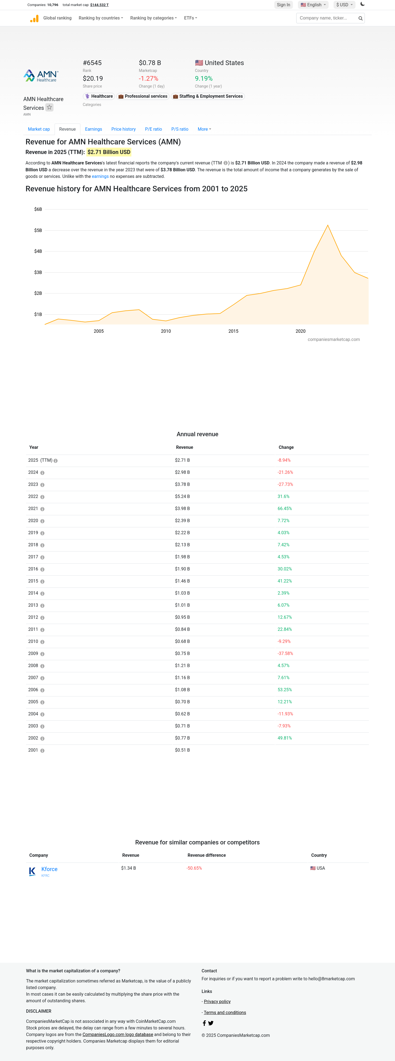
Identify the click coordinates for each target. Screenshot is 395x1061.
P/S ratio (179, 129)
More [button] (203, 129)
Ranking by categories (152, 18)
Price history (123, 129)
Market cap (39, 129)
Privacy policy (217, 1001)
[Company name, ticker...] (330, 18)
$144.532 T (99, 5)
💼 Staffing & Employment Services (208, 96)
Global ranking (57, 18)
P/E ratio (153, 129)
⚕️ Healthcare (99, 96)
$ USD (342, 4)
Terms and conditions (225, 1012)
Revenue (67, 129)
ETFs (189, 18)
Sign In (283, 4)
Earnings (93, 129)
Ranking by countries (99, 18)
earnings (100, 176)
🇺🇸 (312, 4)
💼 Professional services (142, 96)
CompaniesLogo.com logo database (118, 1034)
